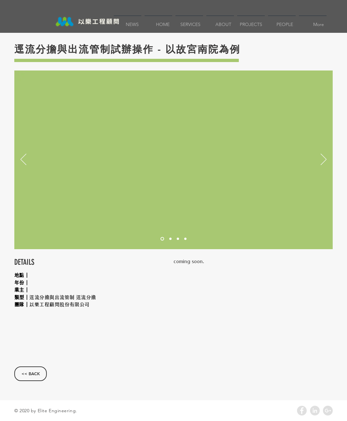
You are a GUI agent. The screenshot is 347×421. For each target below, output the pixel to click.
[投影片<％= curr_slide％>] (162, 239)
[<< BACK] (30, 373)
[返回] (23, 160)
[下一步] (324, 160)
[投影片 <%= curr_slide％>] (170, 239)
